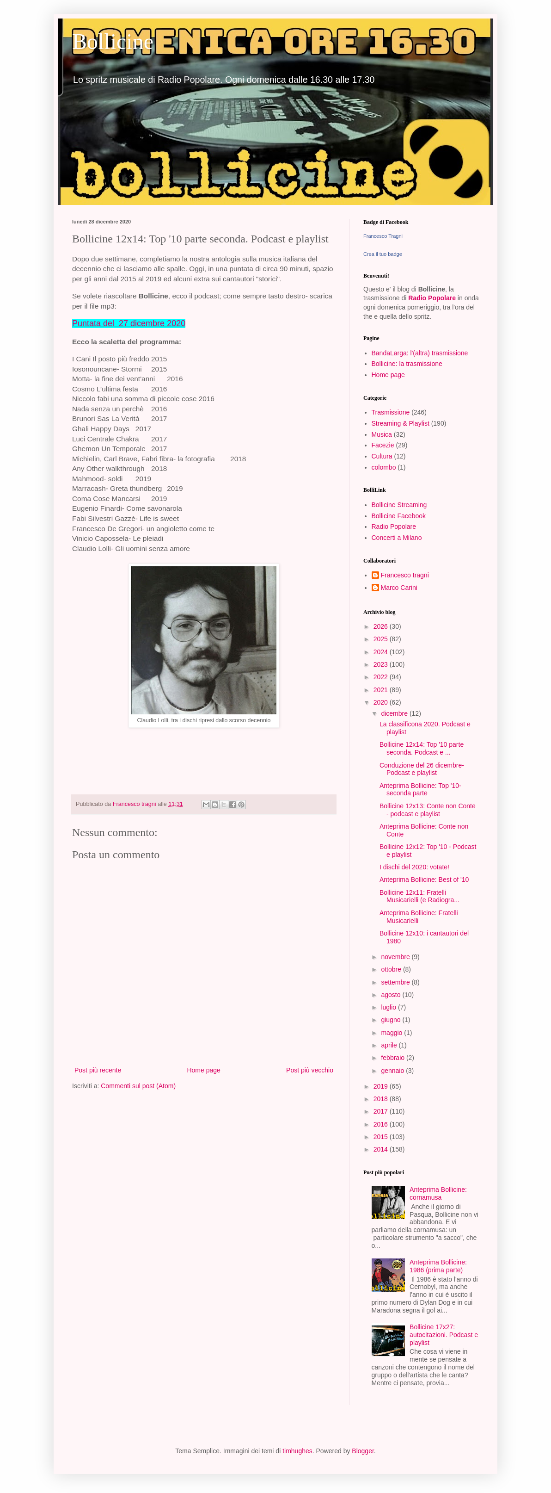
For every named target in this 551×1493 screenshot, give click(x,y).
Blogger (362, 1451)
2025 (381, 639)
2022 (381, 677)
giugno (391, 1019)
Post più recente (97, 1070)
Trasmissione (391, 412)
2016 (381, 1124)
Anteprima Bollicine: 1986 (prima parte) (438, 1266)
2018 (381, 1099)
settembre (396, 982)
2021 (381, 690)
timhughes (297, 1451)
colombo (384, 467)
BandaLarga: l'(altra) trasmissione (420, 353)
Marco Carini (399, 587)
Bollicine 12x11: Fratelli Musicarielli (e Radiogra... (419, 896)
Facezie (383, 445)
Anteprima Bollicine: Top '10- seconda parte (420, 789)
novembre (396, 956)
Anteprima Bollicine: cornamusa (438, 1193)
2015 (381, 1136)
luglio (389, 1007)
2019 (381, 1086)
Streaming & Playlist (400, 423)
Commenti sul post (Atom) (138, 1086)
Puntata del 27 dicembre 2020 (128, 323)
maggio (392, 1032)
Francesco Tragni (383, 236)
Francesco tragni (405, 575)
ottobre (392, 969)
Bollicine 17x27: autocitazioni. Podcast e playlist (444, 1334)
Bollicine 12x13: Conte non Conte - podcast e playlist (428, 810)
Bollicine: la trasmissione (407, 363)
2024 (381, 652)
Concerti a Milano (397, 537)
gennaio (393, 1070)
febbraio (393, 1057)
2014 (381, 1149)
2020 (381, 702)
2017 (381, 1111)
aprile (389, 1045)
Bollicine (112, 41)
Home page (203, 1070)
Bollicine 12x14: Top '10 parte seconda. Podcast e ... (422, 748)
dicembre (395, 713)
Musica (382, 434)
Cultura (382, 456)
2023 (381, 664)
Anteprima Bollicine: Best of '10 (424, 879)
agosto (391, 994)
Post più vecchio (309, 1070)
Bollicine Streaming (399, 504)
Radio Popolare (432, 298)
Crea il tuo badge (382, 254)
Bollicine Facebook (399, 516)
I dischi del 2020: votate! (414, 867)
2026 (381, 626)
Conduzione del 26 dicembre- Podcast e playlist (422, 769)
